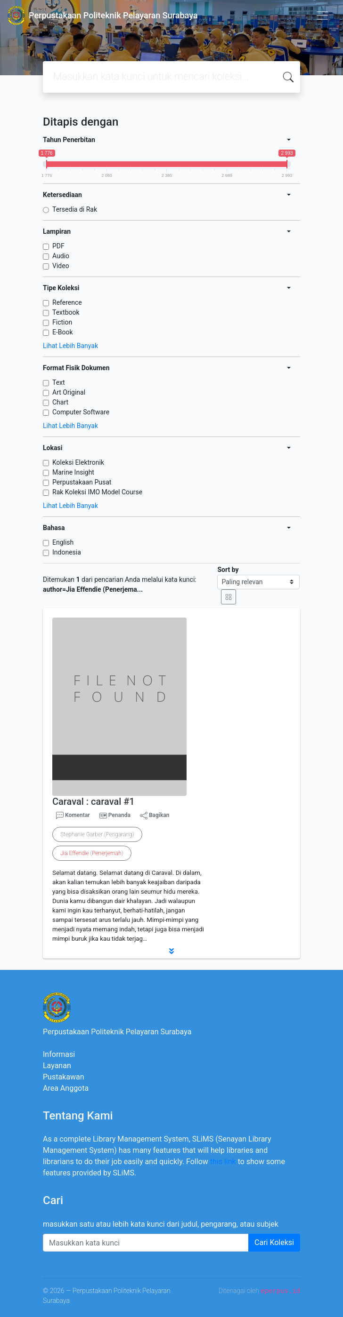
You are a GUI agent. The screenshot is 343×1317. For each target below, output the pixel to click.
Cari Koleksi (274, 1242)
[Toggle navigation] (322, 15)
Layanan (57, 1065)
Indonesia (66, 552)
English (63, 542)
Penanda (119, 815)
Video (60, 266)
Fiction (62, 322)
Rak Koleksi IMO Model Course (97, 492)
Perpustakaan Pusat (81, 482)
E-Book (62, 332)
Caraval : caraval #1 (93, 801)
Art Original (68, 392)
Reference (67, 302)
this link (223, 1161)
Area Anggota (66, 1088)
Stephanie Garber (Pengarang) (97, 834)
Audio (60, 256)
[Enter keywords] (146, 1243)
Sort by (227, 569)
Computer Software (80, 412)
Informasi (59, 1054)
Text (58, 382)
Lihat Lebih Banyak (70, 345)
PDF (58, 246)
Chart (60, 402)
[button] (171, 951)
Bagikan (155, 815)
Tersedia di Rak (74, 209)
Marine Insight (73, 472)
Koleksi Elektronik (78, 462)
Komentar (73, 815)
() (91, 853)
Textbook (66, 312)
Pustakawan (63, 1076)
